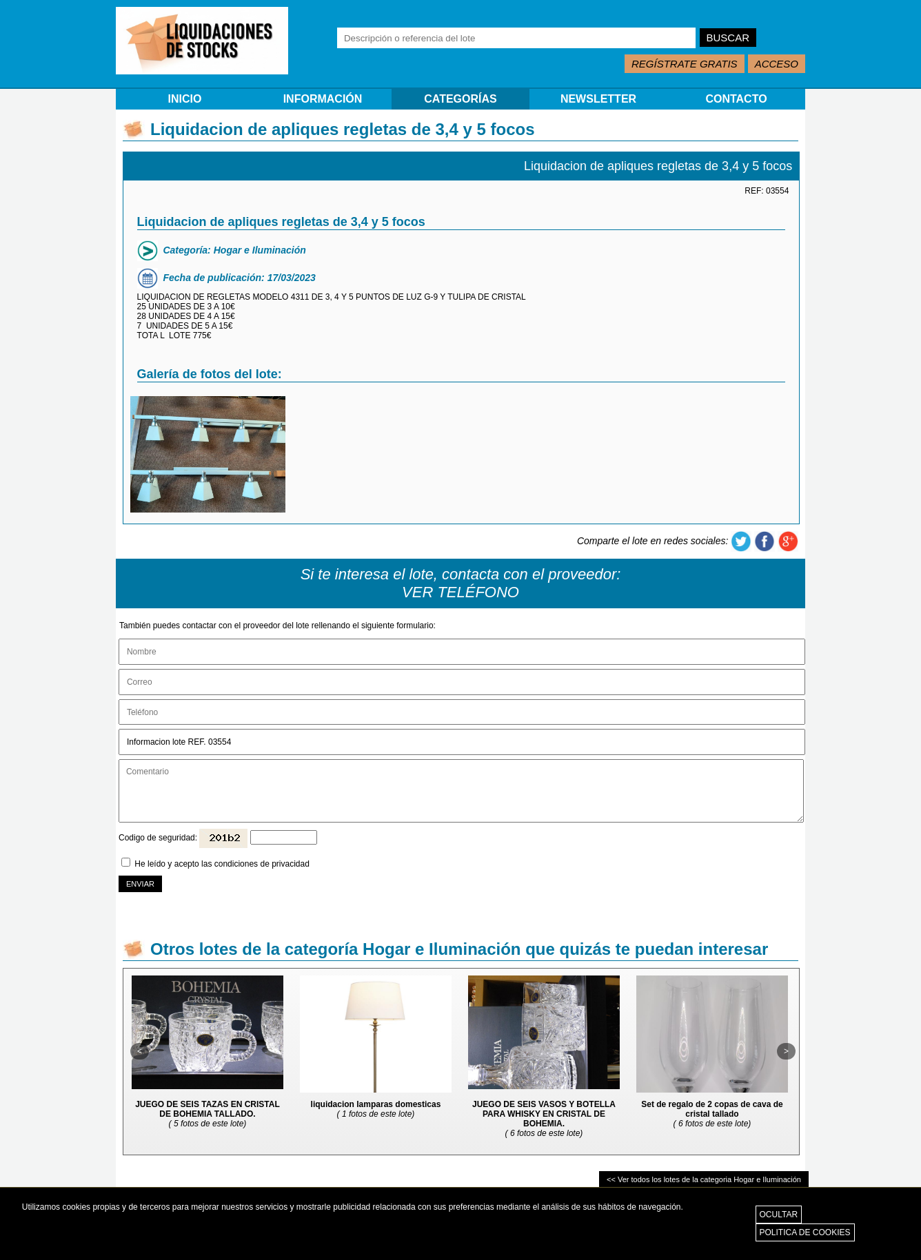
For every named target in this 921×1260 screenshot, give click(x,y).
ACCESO (776, 64)
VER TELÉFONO (460, 592)
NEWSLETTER (598, 99)
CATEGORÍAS (460, 99)
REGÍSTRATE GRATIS (684, 64)
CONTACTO (736, 99)
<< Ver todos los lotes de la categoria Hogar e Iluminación (704, 1179)
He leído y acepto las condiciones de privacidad (222, 864)
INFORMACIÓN (323, 99)
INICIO (185, 99)
